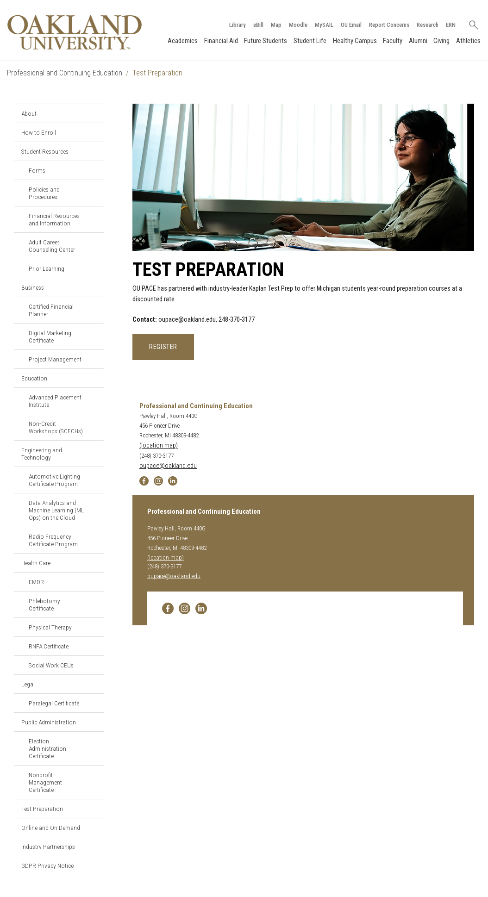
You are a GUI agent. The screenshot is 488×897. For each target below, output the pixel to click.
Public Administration (48, 722)
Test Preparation (42, 808)
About (29, 113)
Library (237, 24)
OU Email (351, 24)
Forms (37, 170)
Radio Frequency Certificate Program (53, 540)
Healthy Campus (355, 41)
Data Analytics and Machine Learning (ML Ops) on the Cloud (56, 510)
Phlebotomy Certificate (44, 604)
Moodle (298, 24)
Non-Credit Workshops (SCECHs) (56, 427)
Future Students (265, 41)
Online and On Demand (50, 827)
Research (427, 24)
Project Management (55, 359)
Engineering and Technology (41, 453)
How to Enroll (38, 132)
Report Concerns (389, 24)
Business (32, 287)
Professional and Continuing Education (64, 73)
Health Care (35, 563)
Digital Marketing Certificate (50, 336)
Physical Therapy (50, 627)
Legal (28, 684)
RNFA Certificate (49, 646)
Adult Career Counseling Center (52, 245)
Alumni (418, 41)
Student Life (310, 41)
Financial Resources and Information (54, 219)
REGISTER (163, 347)
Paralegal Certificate (54, 703)
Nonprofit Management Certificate (45, 782)
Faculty (392, 41)
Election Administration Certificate (47, 748)
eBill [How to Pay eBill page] (258, 24)
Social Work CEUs (51, 665)
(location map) (158, 445)
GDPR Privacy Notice (47, 865)
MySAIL (324, 24)
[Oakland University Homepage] (74, 32)
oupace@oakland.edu (168, 466)
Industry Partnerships (48, 846)
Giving (441, 41)
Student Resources (45, 151)
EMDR (36, 582)
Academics (183, 41)
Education (34, 378)
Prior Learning (46, 268)
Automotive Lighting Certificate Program (54, 480)
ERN (451, 24)
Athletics (468, 41)
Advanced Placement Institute (55, 400)
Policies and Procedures (44, 193)
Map (276, 24)
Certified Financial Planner (51, 310)
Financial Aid (221, 41)
